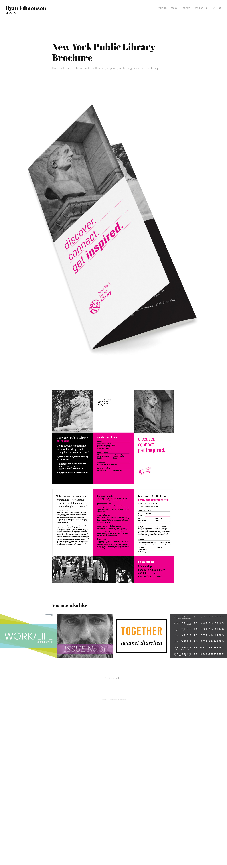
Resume (199, 8)
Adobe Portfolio (119, 699)
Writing (162, 8)
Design (174, 8)
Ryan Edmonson (25, 8)
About (186, 8)
